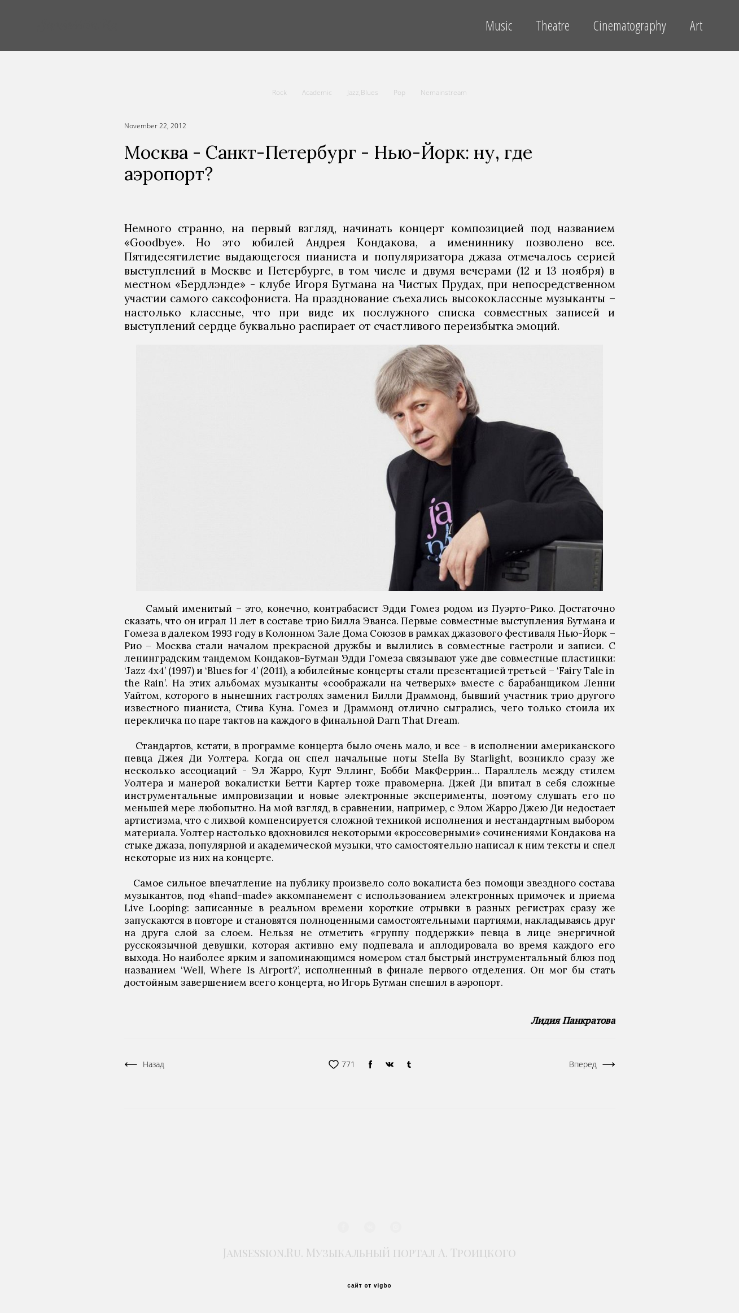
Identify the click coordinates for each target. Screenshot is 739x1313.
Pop (400, 92)
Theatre (553, 25)
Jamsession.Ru (77, 25)
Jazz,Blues (363, 92)
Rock (280, 92)
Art (696, 25)
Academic (318, 92)
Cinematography (629, 25)
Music (499, 25)
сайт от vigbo (369, 1286)
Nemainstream (444, 92)
